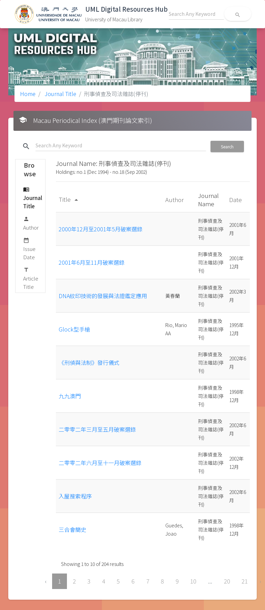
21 (245, 581)
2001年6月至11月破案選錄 (92, 262)
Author (31, 223)
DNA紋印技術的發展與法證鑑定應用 (103, 296)
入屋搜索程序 (75, 496)
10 (193, 581)
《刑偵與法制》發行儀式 (89, 362)
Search (227, 146)
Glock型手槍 (74, 329)
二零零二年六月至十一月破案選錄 (100, 463)
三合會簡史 (72, 529)
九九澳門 (70, 396)
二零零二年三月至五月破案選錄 (97, 429)
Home (28, 94)
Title (69, 199)
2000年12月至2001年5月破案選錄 (101, 229)
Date (236, 199)
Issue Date (29, 248)
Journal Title (59, 94)
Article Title (30, 278)
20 (227, 581)
